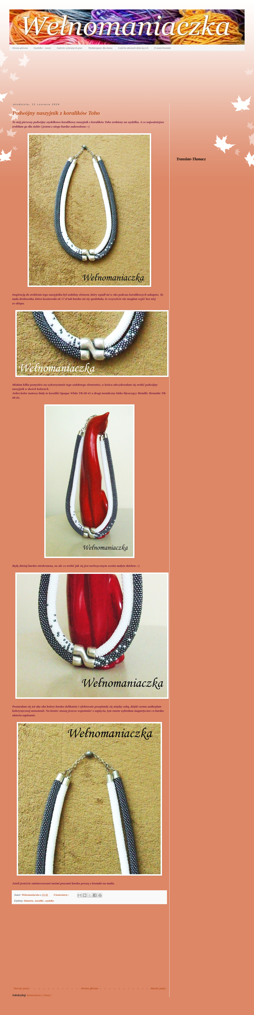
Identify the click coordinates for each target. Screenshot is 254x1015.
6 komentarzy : (62, 894)
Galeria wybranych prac (70, 47)
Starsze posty (157, 988)
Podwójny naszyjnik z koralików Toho (56, 113)
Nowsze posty (21, 988)
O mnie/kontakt (162, 47)
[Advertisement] (89, 948)
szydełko (49, 900)
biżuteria (29, 900)
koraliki (39, 900)
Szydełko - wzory (42, 47)
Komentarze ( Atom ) (39, 995)
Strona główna (20, 47)
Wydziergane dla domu (100, 47)
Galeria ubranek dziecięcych (133, 47)
